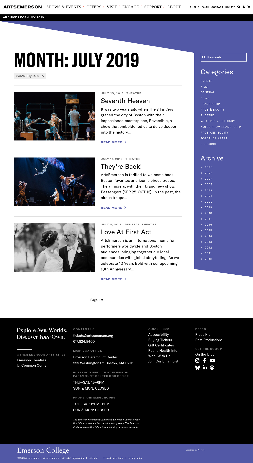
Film (204, 86)
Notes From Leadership (221, 127)
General (132, 224)
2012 (208, 247)
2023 (208, 184)
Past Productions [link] (209, 340)
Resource (209, 144)
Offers (94, 7)
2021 (208, 196)
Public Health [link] (199, 7)
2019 (208, 207)
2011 (208, 253)
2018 (208, 213)
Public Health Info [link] (162, 350)
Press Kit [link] (202, 334)
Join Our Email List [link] (163, 361)
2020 (208, 201)
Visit (112, 7)
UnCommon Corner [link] (32, 365)
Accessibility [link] (158, 334)
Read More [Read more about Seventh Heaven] (111, 142)
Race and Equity (215, 132)
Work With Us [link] (159, 356)
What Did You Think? (218, 121)
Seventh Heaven (125, 100)
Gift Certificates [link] (161, 345)
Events (207, 81)
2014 (208, 236)
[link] (197, 360)
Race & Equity (212, 109)
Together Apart (214, 138)
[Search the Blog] (224, 57)
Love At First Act (126, 232)
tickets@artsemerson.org (93, 335)
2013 (208, 242)
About (174, 7)
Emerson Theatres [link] (31, 360)
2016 (208, 224)
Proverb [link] (201, 450)
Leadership (210, 104)
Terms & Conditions (113, 457)
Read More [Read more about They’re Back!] (111, 207)
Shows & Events (63, 7)
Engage (130, 7)
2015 (208, 230)
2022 (208, 190)
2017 (208, 219)
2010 (208, 259)
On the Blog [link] (204, 354)
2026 (208, 167)
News (205, 98)
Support (153, 7)
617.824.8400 (84, 341)
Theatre (133, 93)
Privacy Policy (135, 457)
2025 (208, 173)
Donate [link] (230, 7)
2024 (208, 178)
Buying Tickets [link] (160, 340)
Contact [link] (217, 7)
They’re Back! (121, 166)
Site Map (93, 457)
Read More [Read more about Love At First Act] (111, 279)
